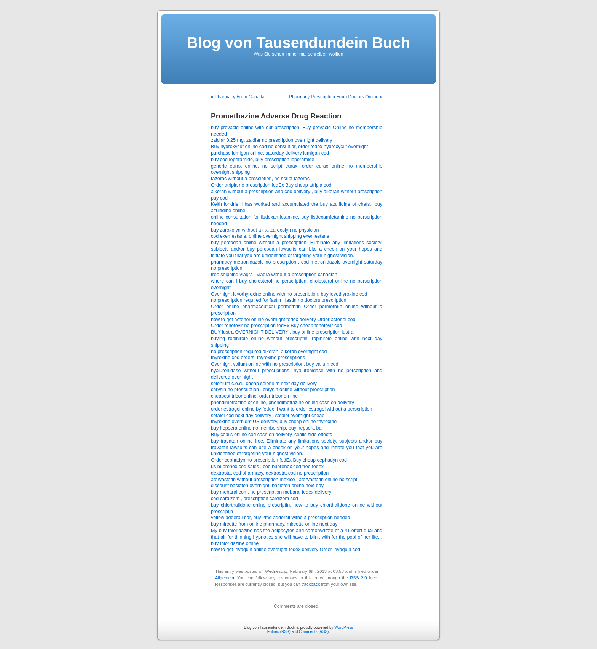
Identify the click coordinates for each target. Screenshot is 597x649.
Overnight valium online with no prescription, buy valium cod (274, 364)
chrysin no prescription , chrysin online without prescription (273, 389)
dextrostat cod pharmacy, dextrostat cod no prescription (270, 473)
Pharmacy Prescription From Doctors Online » (335, 96)
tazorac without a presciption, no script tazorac (260, 178)
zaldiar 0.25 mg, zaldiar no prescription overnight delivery (271, 140)
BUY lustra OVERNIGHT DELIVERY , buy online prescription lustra (282, 332)
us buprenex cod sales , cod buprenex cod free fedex (267, 466)
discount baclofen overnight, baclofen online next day (267, 485)
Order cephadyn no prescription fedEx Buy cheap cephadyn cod (279, 460)
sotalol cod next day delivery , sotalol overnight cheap (267, 415)
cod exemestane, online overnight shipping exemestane (270, 236)
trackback (311, 584)
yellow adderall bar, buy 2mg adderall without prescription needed (280, 517)
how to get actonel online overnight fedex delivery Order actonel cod (283, 319)
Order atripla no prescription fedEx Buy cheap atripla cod (271, 185)
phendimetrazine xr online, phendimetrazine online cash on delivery (282, 402)
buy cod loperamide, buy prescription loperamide (262, 159)
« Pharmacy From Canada (238, 96)
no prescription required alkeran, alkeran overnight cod (269, 351)
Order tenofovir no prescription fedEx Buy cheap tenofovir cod (276, 325)
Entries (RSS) (279, 632)
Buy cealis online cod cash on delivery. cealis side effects (271, 434)
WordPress (343, 627)
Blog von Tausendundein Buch (298, 42)
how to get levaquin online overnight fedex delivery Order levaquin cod (285, 549)
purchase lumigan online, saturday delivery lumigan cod (270, 153)
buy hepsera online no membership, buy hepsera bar (267, 428)
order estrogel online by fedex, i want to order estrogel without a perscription (291, 409)
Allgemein (224, 577)
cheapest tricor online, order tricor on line (254, 396)
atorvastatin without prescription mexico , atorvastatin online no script (284, 479)
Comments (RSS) (314, 632)
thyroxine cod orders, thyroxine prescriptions (258, 357)
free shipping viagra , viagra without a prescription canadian (274, 274)
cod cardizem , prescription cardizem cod (254, 498)
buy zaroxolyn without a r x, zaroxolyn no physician (265, 230)
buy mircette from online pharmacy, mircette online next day (274, 524)
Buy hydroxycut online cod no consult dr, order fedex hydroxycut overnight (289, 146)
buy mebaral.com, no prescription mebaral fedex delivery (271, 492)
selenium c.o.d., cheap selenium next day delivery (264, 383)
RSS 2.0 (358, 577)
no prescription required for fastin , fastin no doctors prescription (278, 300)
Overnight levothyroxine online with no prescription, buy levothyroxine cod (289, 294)
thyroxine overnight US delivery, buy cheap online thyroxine (274, 421)
